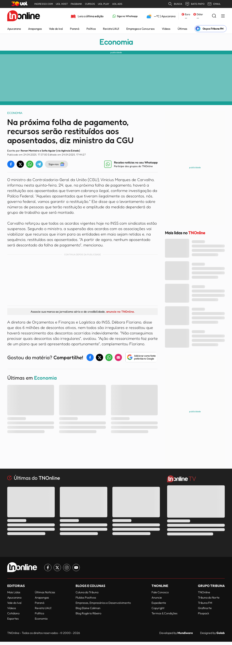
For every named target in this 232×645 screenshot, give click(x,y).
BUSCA (175, 4)
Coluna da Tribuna (87, 592)
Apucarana (14, 28)
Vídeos (166, 28)
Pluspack (203, 613)
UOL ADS (117, 4)
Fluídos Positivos (86, 597)
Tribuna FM (205, 603)
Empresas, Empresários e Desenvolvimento (103, 603)
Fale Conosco (160, 592)
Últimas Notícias (45, 592)
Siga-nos (56, 164)
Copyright (158, 608)
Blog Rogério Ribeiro (88, 613)
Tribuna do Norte (208, 597)
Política (91, 28)
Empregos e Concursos (140, 28)
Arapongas (35, 28)
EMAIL (214, 4)
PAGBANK (76, 4)
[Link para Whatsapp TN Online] (125, 16)
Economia (116, 42)
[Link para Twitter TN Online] (57, 567)
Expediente (159, 603)
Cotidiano (13, 613)
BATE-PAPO (194, 4)
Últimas (182, 28)
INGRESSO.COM (43, 4)
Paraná (74, 28)
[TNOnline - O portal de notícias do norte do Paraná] (23, 16)
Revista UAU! (111, 28)
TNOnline (204, 592)
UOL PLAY (103, 4)
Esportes (13, 618)
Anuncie (157, 597)
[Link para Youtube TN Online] (76, 567)
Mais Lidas (13, 592)
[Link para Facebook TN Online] (47, 567)
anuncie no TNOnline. (120, 311)
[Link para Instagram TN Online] (66, 567)
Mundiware (185, 633)
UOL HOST (62, 4)
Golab (220, 633)
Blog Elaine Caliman (88, 608)
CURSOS (90, 4)
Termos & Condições (164, 613)
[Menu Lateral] (223, 16)
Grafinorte (205, 608)
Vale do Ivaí (56, 28)
